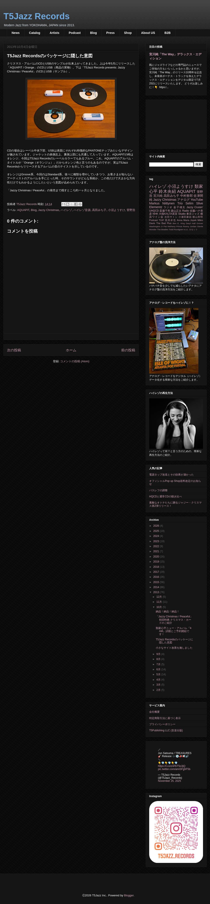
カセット (193, 229)
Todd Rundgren (176, 229)
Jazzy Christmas (48, 210)
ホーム (71, 350)
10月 (159, 607)
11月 (159, 601)
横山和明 (197, 217)
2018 (156, 566)
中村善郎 (186, 195)
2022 (156, 546)
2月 (158, 689)
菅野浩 (131, 210)
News (16, 33)
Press (110, 33)
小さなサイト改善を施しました (174, 647)
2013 (156, 592)
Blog (93, 33)
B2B (167, 33)
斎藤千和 (164, 210)
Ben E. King (179, 223)
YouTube (197, 199)
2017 (156, 571)
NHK (155, 213)
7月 (158, 664)
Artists (54, 33)
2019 (156, 561)
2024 (156, 536)
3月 (158, 684)
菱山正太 (176, 210)
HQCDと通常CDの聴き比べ (165, 496)
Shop (128, 33)
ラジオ (168, 207)
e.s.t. (186, 229)
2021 (156, 551)
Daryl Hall (191, 223)
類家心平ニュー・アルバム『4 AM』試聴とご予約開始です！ (173, 631)
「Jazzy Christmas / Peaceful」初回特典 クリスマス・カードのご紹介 (174, 619)
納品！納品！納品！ (167, 611)
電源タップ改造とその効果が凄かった (171, 474)
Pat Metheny (170, 226)
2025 (156, 531)
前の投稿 (128, 350)
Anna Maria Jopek (187, 220)
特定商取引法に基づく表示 (165, 718)
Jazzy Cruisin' (195, 207)
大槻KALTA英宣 (168, 213)
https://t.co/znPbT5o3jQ (171, 766)
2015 (156, 582)
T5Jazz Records (37, 16)
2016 (156, 576)
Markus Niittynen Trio (166, 203)
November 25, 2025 (169, 780)
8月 (158, 659)
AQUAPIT (23, 210)
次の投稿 (14, 350)
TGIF (161, 220)
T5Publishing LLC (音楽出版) (166, 730)
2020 (156, 556)
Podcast (74, 33)
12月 (159, 596)
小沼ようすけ (116, 210)
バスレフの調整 (158, 490)
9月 (158, 654)
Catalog (34, 33)
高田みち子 (99, 210)
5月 (158, 674)
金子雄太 (179, 207)
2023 (156, 541)
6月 (158, 669)
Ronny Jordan (189, 226)
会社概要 (154, 711)
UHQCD (154, 210)
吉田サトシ (171, 217)
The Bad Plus (164, 223)
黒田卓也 (170, 220)
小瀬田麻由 (185, 217)
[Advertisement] (176, 123)
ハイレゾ (66, 210)
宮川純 (158, 195)
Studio (182, 213)
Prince (179, 226)
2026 (156, 525)
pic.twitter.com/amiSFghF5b (174, 769)
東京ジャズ (193, 213)
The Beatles (162, 229)
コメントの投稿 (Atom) (74, 361)
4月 (158, 679)
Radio (185, 210)
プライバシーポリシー (162, 724)
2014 (156, 587)
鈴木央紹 (167, 191)
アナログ (183, 199)
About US (148, 33)
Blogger (129, 895)
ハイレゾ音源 (82, 210)
